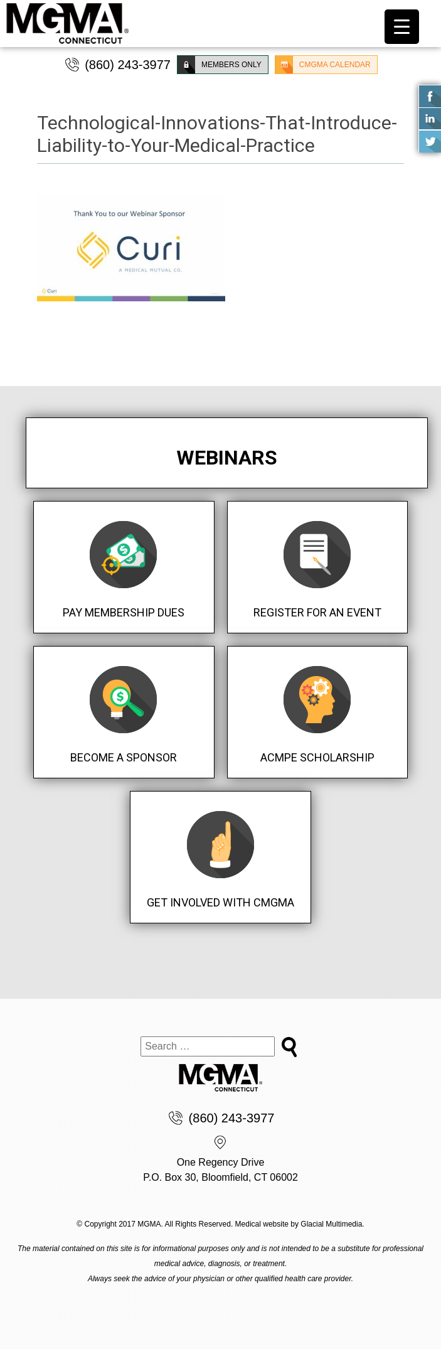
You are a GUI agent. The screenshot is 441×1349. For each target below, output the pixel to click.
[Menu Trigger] (402, 26)
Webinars (226, 458)
